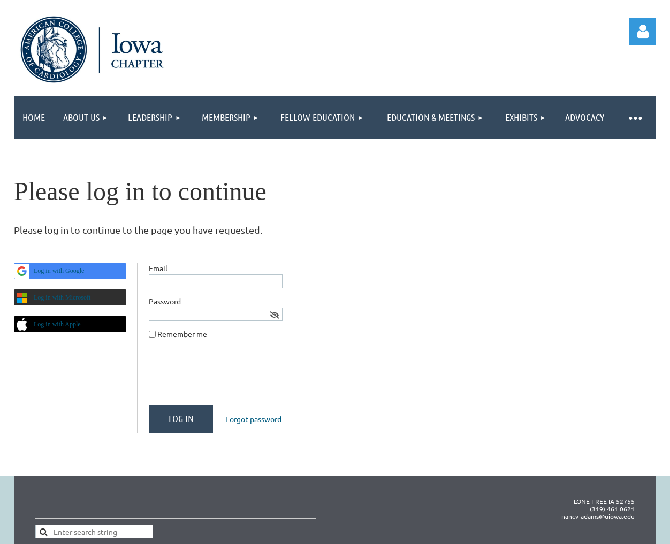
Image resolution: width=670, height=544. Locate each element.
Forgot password (253, 419)
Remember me (182, 334)
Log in (642, 31)
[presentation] (230, 376)
